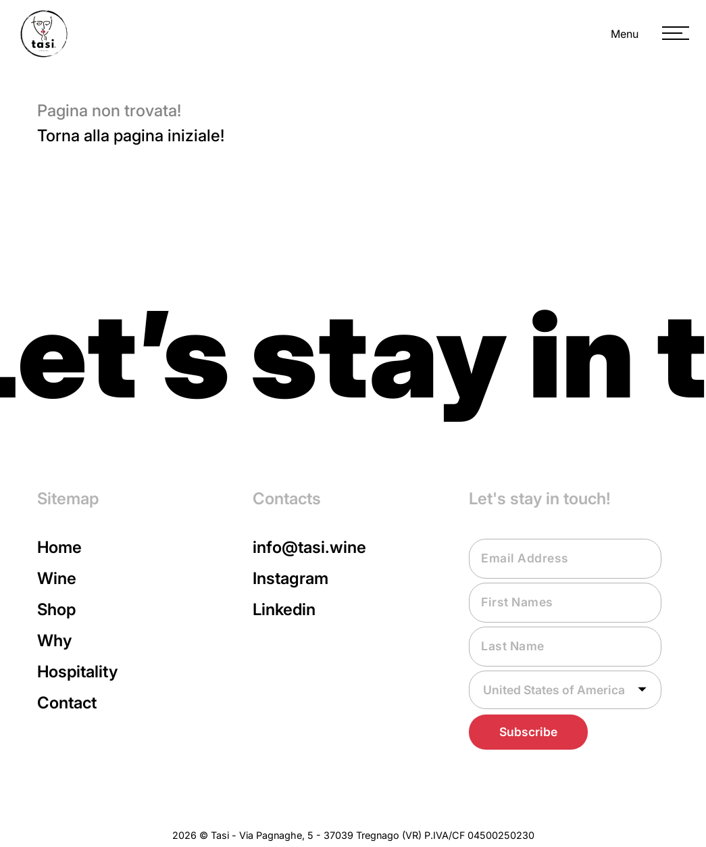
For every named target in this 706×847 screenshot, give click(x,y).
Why (54, 640)
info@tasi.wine (309, 547)
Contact (67, 702)
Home (59, 547)
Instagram (290, 578)
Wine (56, 578)
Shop (56, 609)
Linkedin (284, 609)
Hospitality (77, 671)
